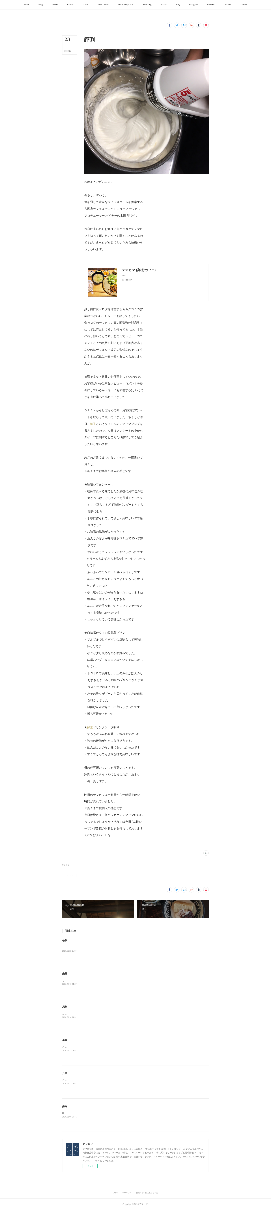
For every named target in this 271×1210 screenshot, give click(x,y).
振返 (64, 1106)
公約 (64, 940)
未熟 (64, 973)
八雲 (64, 1073)
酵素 (90, 727)
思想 (64, 1006)
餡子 (93, 423)
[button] (26, 5)
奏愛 (64, 1040)
